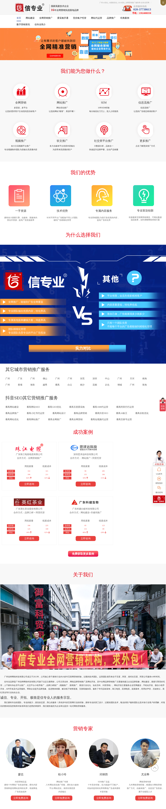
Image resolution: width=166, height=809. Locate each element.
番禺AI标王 (121, 418)
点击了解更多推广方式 (145, 149)
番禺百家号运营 (124, 424)
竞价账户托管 (79, 19)
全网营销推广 (46, 19)
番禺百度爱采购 (77, 411)
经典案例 (124, 19)
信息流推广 (145, 104)
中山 (107, 383)
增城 (119, 389)
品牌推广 (111, 19)
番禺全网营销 (76, 424)
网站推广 (62, 104)
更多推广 (145, 143)
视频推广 (20, 143)
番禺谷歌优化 (142, 418)
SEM (104, 104)
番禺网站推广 (33, 424)
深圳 (95, 383)
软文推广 (62, 143)
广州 (7, 383)
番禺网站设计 (59, 418)
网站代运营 (96, 19)
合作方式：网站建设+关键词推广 (138, 462)
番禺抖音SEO (101, 418)
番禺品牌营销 (80, 418)
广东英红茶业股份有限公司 (99, 459)
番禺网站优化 (12, 424)
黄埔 (20, 389)
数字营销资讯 (23, 26)
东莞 (82, 383)
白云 (70, 389)
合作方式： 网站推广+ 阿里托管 (59, 462)
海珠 (32, 389)
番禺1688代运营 (100, 411)
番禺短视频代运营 (99, 424)
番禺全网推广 (54, 424)
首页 (19, 19)
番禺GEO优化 (54, 411)
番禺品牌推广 (12, 418)
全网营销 (20, 104)
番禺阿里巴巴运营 (125, 411)
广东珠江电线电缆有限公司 (20, 459)
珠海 (144, 389)
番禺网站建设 (12, 411)
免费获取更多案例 (83, 504)
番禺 (57, 389)
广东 (20, 383)
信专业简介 (40, 26)
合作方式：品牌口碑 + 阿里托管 (98, 462)
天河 (132, 383)
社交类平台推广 (103, 143)
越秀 (45, 389)
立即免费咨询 (20, 752)
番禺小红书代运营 (35, 418)
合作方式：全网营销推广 (20, 462)
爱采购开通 (62, 19)
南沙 (82, 389)
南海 (144, 383)
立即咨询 (21, 488)
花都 (95, 389)
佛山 (45, 383)
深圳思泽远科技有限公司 (60, 459)
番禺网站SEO (33, 411)
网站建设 (30, 19)
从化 (107, 389)
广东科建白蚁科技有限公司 (138, 459)
